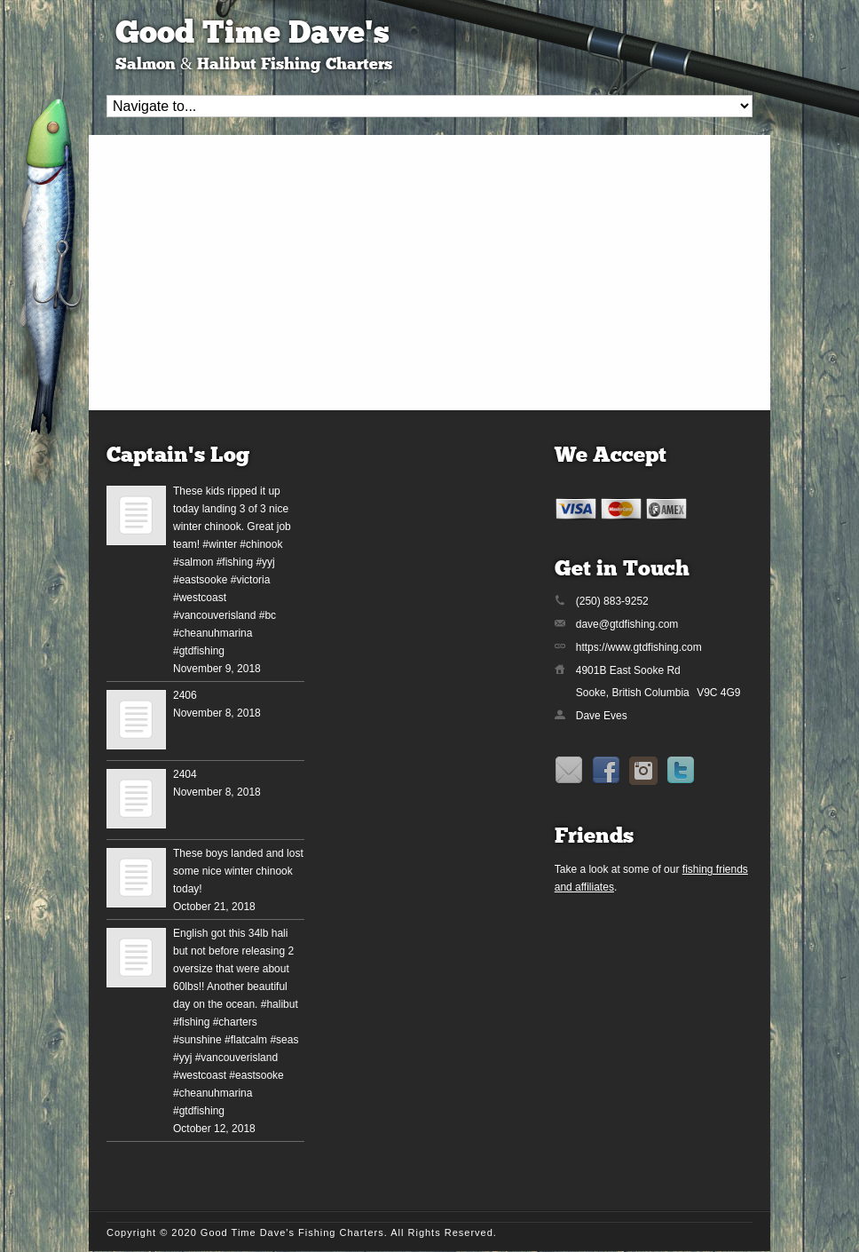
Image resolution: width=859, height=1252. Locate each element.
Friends (594, 837)
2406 (185, 695)
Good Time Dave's (252, 35)
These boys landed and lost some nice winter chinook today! (238, 871)
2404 (185, 774)
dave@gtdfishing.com (627, 624)
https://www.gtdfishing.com (639, 647)
